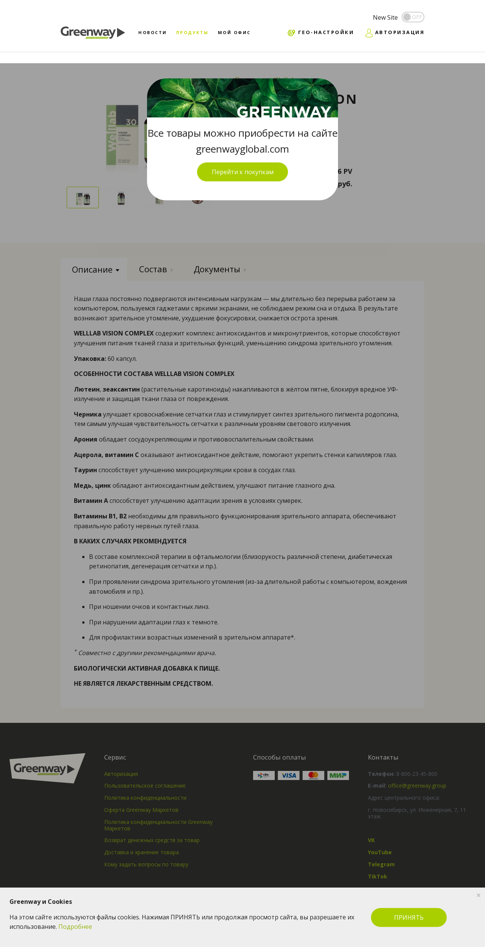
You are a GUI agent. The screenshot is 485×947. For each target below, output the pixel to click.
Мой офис (234, 32)
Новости (152, 32)
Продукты (192, 32)
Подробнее (75, 926)
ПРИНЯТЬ (409, 917)
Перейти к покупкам (243, 172)
